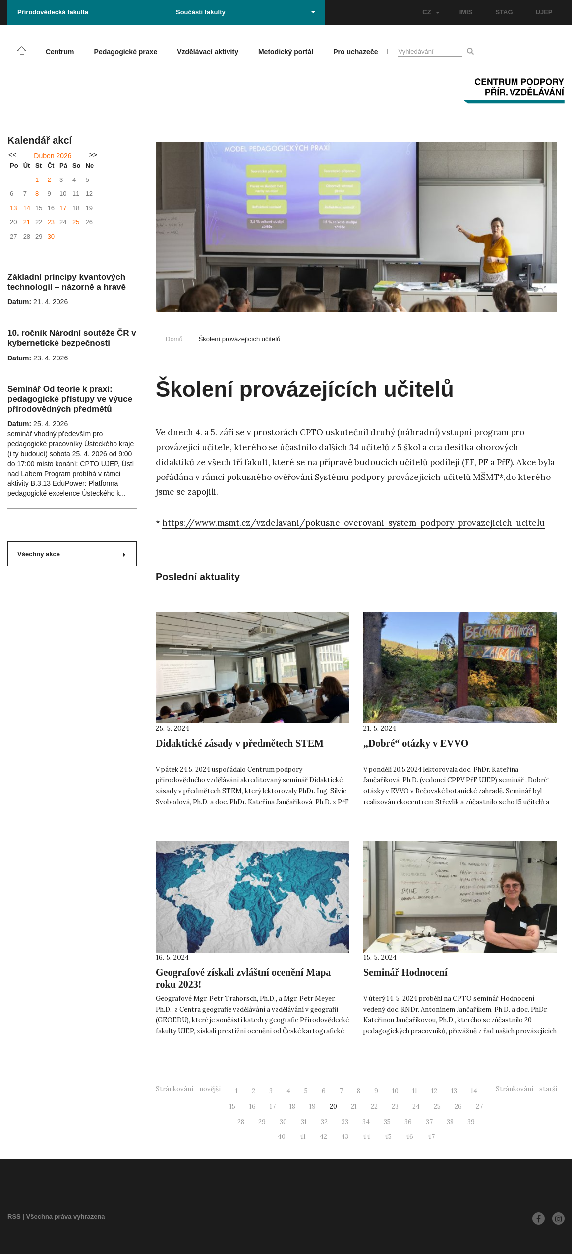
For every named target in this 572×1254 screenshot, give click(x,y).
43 (344, 1137)
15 (232, 1106)
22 (374, 1106)
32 (324, 1122)
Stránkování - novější (188, 1089)
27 (479, 1106)
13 (13, 208)
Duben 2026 (52, 156)
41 (302, 1137)
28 (240, 1122)
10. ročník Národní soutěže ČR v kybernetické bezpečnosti (71, 338)
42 (323, 1137)
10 (395, 1091)
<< (12, 155)
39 (471, 1122)
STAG (504, 12)
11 (414, 1091)
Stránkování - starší (526, 1089)
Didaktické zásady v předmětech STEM (240, 743)
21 (26, 222)
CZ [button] (430, 12)
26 (458, 1106)
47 (431, 1137)
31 (304, 1122)
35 (387, 1122)
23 (51, 222)
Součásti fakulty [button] (245, 12)
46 (409, 1137)
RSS (14, 1216)
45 (388, 1137)
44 (366, 1137)
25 (75, 222)
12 (434, 1091)
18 (292, 1106)
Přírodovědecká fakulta (52, 12)
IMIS (466, 12)
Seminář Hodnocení (405, 972)
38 (450, 1122)
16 (252, 1106)
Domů (174, 339)
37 (429, 1122)
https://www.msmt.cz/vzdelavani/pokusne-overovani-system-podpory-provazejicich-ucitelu (353, 522)
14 (26, 208)
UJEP (544, 12)
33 (345, 1122)
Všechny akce (71, 554)
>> (93, 155)
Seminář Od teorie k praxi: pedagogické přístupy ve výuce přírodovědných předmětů (69, 399)
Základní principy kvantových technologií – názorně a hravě (66, 282)
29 (262, 1122)
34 (366, 1122)
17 (62, 208)
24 (416, 1106)
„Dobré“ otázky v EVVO (415, 743)
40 (282, 1137)
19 (312, 1106)
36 (408, 1122)
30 (51, 236)
